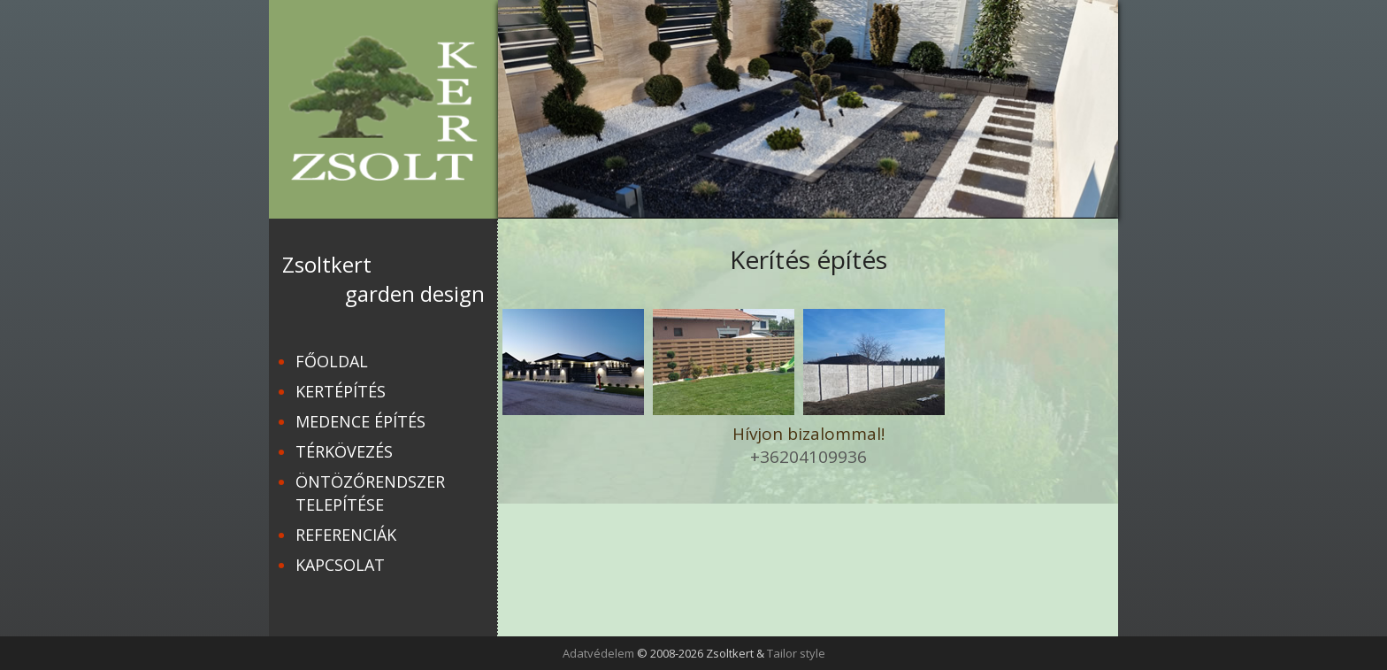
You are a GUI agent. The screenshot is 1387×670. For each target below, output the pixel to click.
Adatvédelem (598, 653)
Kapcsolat (340, 564)
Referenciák (345, 534)
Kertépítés (340, 391)
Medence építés (360, 421)
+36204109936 (808, 456)
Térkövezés (344, 451)
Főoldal (331, 361)
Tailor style (796, 653)
